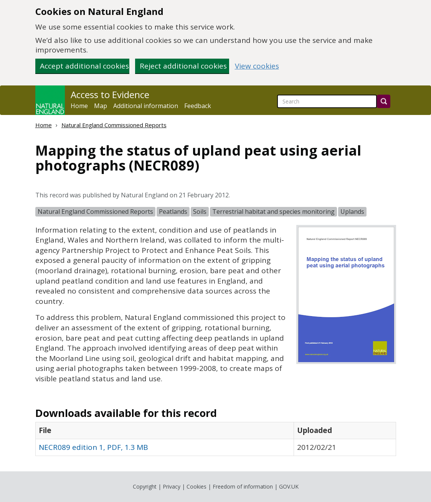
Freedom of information (243, 486)
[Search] (383, 101)
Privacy (171, 486)
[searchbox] (327, 101)
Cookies (196, 486)
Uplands (352, 211)
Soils (199, 211)
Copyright (145, 486)
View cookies (257, 66)
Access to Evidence (110, 94)
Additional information (145, 106)
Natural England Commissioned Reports (114, 125)
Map (100, 106)
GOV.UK (289, 486)
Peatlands (173, 211)
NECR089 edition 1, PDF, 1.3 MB (93, 447)
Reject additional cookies (183, 66)
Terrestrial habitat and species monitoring (273, 211)
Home (79, 106)
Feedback (197, 106)
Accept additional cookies (84, 66)
